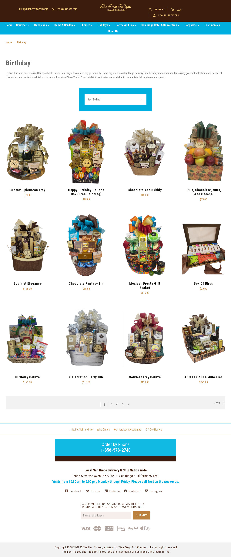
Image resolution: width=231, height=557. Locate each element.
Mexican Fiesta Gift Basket (144, 285)
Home (8, 25)
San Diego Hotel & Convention (159, 25)
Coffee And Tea (125, 25)
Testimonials (212, 25)
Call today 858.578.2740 (64, 9)
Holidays (103, 25)
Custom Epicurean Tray (27, 190)
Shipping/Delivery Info (81, 429)
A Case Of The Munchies (203, 377)
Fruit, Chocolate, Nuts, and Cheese (203, 192)
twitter (93, 491)
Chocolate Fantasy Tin (86, 283)
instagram (153, 491)
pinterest (132, 491)
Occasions (40, 25)
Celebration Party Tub (86, 377)
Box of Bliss (203, 283)
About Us (112, 31)
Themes (85, 25)
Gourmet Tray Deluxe (145, 377)
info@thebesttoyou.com (33, 9)
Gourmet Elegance (27, 283)
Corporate (191, 25)
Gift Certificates (154, 429)
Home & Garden (63, 25)
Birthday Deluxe (27, 377)
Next (219, 403)
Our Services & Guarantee (127, 429)
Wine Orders (103, 429)
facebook (73, 491)
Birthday (21, 42)
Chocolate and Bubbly (145, 190)
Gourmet (21, 25)
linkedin (112, 491)
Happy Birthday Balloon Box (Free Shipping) (86, 192)
